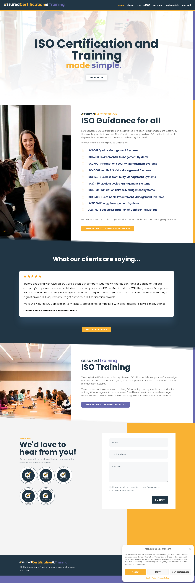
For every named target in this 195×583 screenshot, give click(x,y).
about (130, 5)
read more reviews (96, 329)
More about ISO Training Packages (105, 404)
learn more (96, 77)
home (121, 5)
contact (186, 5)
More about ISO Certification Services (107, 228)
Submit (160, 500)
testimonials (172, 5)
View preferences (180, 572)
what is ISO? (143, 5)
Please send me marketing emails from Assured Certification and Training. (134, 489)
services (157, 5)
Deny (158, 572)
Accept (135, 572)
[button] (189, 549)
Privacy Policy (163, 578)
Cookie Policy (151, 578)
